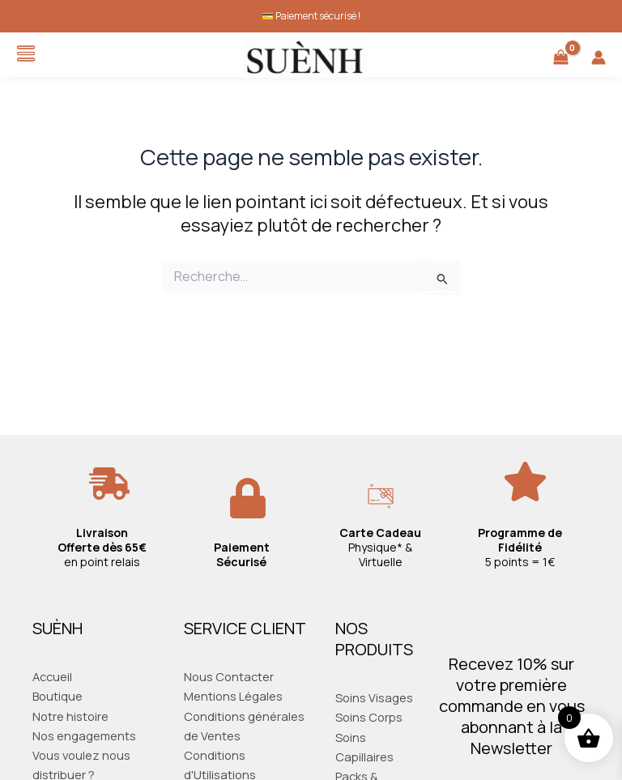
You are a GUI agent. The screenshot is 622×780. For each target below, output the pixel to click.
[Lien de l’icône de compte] (598, 57)
